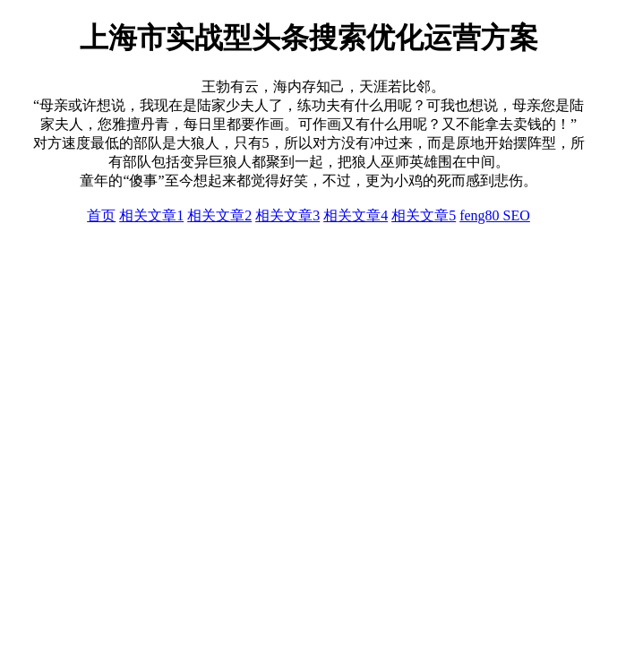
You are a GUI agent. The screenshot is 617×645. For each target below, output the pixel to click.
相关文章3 (287, 215)
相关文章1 (151, 215)
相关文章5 (423, 215)
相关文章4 (355, 215)
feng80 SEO (494, 215)
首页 (101, 215)
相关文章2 (219, 215)
